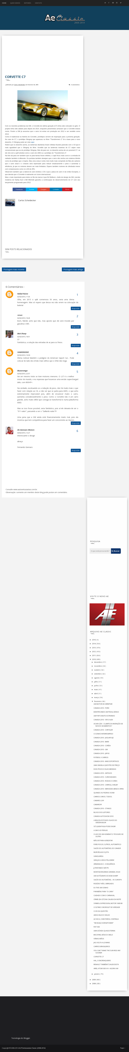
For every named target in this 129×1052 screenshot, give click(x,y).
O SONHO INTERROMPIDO (103, 734)
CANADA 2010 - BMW (101, 742)
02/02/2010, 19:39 (23, 355)
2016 (94, 640)
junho (96, 685)
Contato (38, 3)
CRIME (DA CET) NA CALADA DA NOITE (107, 899)
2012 (94, 651)
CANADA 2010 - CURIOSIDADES (105, 777)
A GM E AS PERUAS (101, 830)
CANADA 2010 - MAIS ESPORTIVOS (106, 761)
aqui (32, 142)
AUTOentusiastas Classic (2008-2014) (32, 1048)
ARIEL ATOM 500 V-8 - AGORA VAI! (106, 968)
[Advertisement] (42, 57)
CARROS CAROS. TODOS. (103, 796)
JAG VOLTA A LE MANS (102, 942)
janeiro (97, 974)
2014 (94, 643)
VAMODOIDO (23, 352)
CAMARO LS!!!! (99, 800)
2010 (94, 659)
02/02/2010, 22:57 (23, 374)
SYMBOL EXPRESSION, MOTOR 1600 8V (108, 903)
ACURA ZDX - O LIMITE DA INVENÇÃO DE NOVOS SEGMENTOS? (108, 725)
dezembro (98, 662)
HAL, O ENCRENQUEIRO (102, 960)
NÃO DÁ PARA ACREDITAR (103, 840)
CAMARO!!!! (98, 804)
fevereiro (98, 701)
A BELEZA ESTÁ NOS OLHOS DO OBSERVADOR (105, 821)
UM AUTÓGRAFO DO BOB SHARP (106, 876)
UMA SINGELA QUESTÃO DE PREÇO (107, 765)
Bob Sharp (21, 333)
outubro (97, 670)
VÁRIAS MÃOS (99, 938)
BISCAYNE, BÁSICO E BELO (103, 935)
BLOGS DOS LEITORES (102, 812)
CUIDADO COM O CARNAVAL (104, 895)
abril (96, 693)
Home (4, 3)
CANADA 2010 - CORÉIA (102, 745)
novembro (98, 666)
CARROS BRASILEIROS (102, 946)
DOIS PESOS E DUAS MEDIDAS (105, 769)
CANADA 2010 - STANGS (102, 808)
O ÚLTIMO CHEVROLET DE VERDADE (107, 907)
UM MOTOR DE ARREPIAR (103, 704)
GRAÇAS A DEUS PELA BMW (104, 860)
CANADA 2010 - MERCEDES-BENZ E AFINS (109, 789)
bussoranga (22, 370)
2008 (94, 983)
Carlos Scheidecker (19, 85)
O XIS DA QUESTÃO (101, 911)
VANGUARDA (98, 856)
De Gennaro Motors (25, 430)
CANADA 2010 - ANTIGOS (103, 773)
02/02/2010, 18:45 (23, 318)
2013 (94, 647)
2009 (94, 979)
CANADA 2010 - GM (101, 749)
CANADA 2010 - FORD (101, 708)
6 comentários (75, 85)
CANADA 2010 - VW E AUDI (103, 720)
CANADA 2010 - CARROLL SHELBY (106, 785)
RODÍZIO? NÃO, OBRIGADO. (104, 883)
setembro (98, 674)
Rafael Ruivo (22, 294)
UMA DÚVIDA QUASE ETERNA (104, 931)
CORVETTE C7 (99, 956)
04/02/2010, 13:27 (23, 433)
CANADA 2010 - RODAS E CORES (105, 781)
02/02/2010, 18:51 (23, 337)
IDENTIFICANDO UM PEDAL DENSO (106, 712)
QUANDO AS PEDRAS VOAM (104, 793)
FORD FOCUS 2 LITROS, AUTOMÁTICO (107, 844)
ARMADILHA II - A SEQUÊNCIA (104, 864)
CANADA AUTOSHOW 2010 (103, 816)
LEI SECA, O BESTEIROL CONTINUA (106, 919)
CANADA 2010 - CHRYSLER (103, 730)
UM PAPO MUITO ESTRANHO (104, 716)
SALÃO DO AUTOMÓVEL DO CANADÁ (107, 848)
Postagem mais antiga (73, 269)
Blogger (27, 1038)
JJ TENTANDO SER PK (101, 868)
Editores (27, 3)
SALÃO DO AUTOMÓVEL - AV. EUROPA (108, 880)
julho (96, 682)
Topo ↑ (122, 1048)
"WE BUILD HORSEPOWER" (104, 923)
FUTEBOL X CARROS (101, 757)
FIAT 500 (97, 927)
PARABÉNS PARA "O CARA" (104, 891)
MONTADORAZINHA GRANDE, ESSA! (107, 872)
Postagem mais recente (14, 269)
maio (96, 689)
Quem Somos (15, 3)
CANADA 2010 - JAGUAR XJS (104, 737)
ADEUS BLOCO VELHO (102, 915)
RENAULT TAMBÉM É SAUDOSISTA (106, 964)
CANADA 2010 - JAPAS (101, 753)
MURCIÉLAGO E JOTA (101, 852)
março (96, 697)
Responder (76, 308)
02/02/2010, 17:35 (23, 297)
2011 (94, 655)
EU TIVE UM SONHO (101, 887)
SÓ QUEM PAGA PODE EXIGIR (105, 826)
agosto (97, 678)
